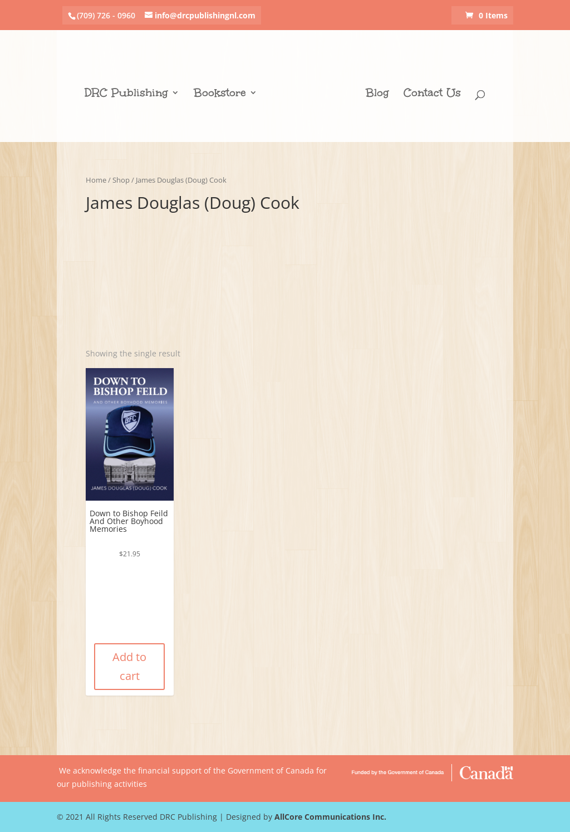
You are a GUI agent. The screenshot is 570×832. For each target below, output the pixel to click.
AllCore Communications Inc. (330, 816)
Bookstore (220, 94)
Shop (121, 180)
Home (96, 180)
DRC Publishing (126, 94)
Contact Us (432, 94)
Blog (377, 94)
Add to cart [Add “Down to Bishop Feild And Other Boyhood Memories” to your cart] (129, 666)
